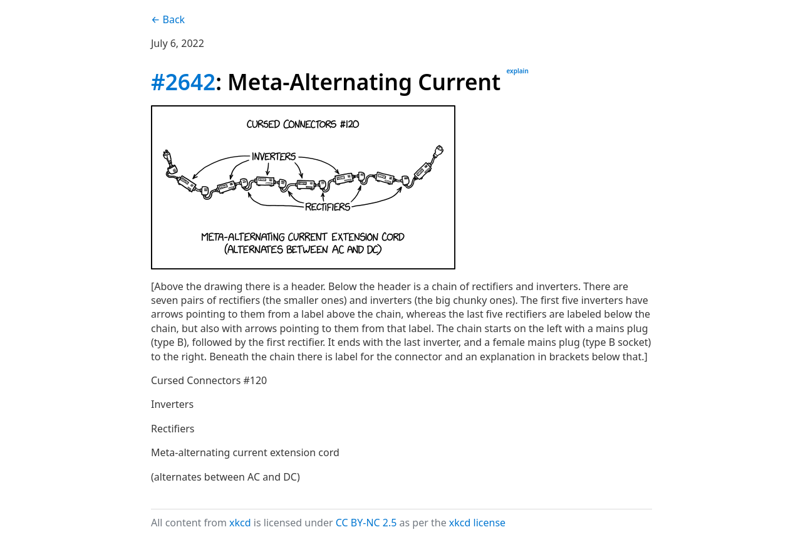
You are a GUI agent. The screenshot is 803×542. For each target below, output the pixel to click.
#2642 (183, 81)
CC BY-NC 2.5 (366, 522)
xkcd (240, 522)
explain (517, 70)
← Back (168, 19)
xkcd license (477, 522)
